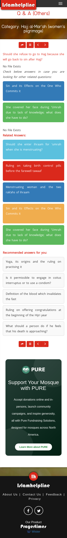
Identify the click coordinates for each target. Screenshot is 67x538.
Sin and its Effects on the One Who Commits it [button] (33, 88)
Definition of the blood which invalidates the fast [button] (33, 296)
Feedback (54, 494)
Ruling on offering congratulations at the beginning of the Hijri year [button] (33, 312)
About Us (10, 494)
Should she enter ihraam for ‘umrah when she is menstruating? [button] (33, 146)
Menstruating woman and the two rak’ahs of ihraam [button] (33, 189)
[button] (30, 45)
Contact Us (32, 494)
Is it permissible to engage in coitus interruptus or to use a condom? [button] (33, 280)
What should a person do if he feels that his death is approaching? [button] (33, 328)
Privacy (35, 499)
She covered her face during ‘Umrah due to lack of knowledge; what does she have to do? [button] (33, 112)
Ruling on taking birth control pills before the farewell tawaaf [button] (33, 168)
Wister (33, 531)
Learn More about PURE (33, 447)
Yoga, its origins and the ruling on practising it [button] (33, 264)
